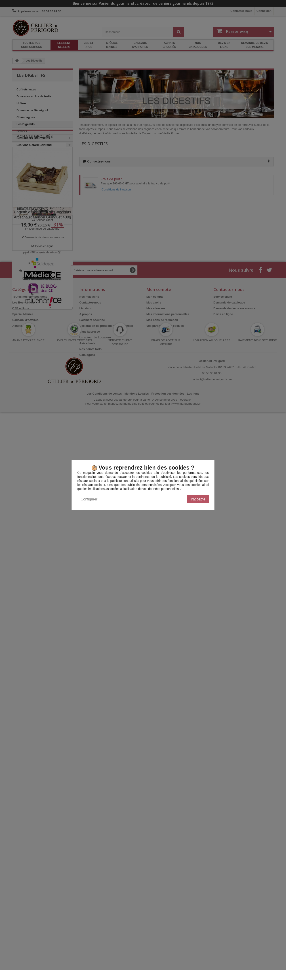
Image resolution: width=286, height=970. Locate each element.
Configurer (89, 499)
